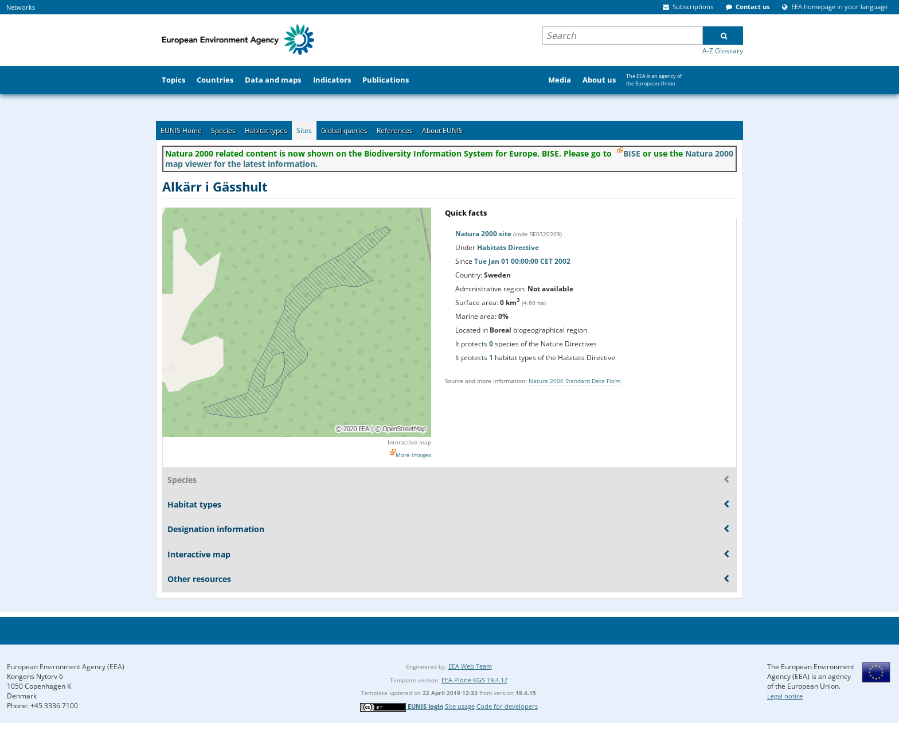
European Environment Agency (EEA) (65, 667)
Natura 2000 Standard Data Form (574, 381)
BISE (631, 153)
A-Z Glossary (722, 51)
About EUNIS (442, 130)
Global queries (344, 130)
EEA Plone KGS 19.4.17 (474, 680)
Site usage (460, 706)
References (395, 130)
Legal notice (785, 696)
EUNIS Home (181, 130)
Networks (20, 7)
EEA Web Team (470, 666)
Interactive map (409, 442)
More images (413, 455)
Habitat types (266, 130)
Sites (304, 130)
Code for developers (507, 706)
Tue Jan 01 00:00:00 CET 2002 (522, 261)
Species (223, 130)
